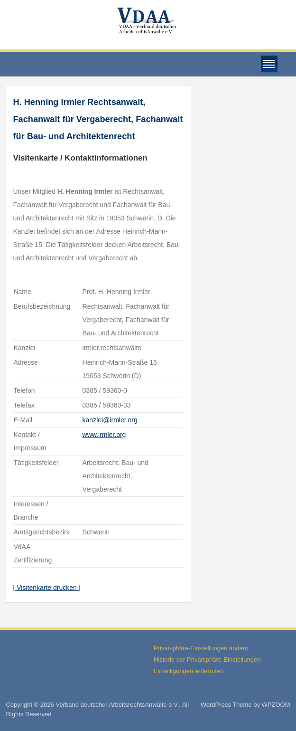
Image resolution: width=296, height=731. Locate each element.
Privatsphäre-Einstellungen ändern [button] (201, 648)
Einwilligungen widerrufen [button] (188, 670)
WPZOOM (276, 704)
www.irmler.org (104, 434)
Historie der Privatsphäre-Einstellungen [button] (207, 659)
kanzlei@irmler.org (110, 420)
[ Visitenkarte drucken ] (46, 587)
